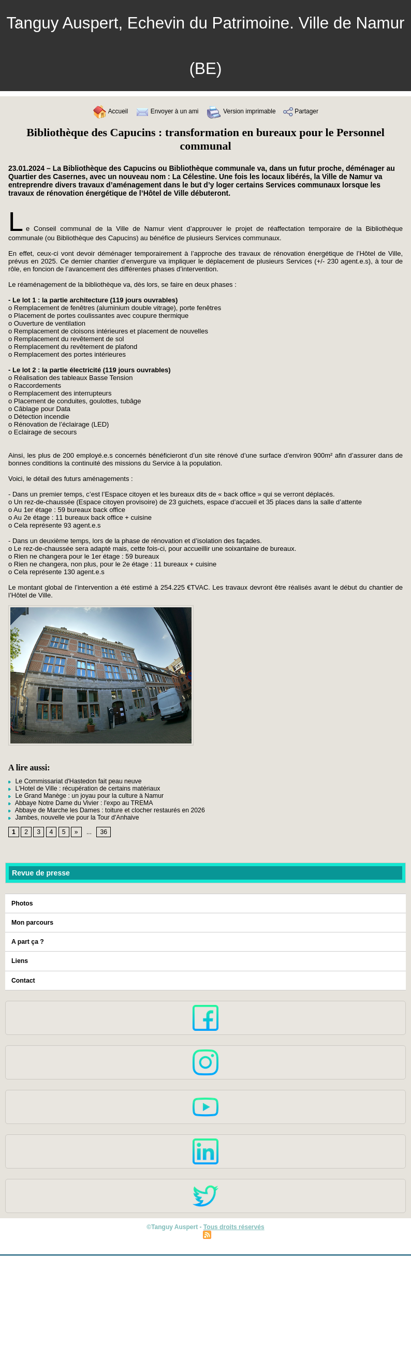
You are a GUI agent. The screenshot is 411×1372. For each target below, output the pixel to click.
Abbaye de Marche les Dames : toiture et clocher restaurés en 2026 (104, 810)
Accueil (104, 111)
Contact (23, 980)
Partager (306, 111)
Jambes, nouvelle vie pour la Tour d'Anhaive (72, 817)
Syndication (230, 1233)
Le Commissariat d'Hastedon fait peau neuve (73, 781)
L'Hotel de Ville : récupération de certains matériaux (82, 788)
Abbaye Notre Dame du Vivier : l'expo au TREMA (79, 803)
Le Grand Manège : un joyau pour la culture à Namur (84, 795)
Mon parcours (31, 922)
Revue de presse (40, 873)
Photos (22, 903)
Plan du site (180, 1233)
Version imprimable (243, 111)
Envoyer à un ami (164, 111)
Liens (19, 961)
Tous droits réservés (233, 1226)
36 (103, 832)
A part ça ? (27, 941)
